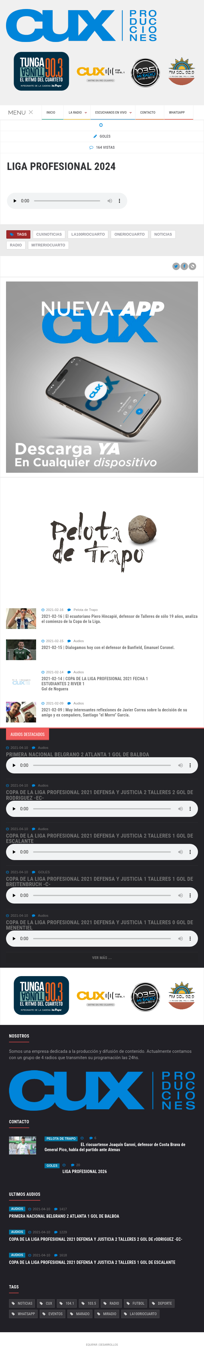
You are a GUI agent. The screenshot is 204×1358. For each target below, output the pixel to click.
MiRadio (109, 1314)
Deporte (165, 1303)
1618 (60, 1255)
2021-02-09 (52, 703)
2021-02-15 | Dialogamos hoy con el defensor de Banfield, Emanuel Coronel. (108, 647)
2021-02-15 (52, 641)
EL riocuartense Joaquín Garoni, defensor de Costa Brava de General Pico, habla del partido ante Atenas (115, 1147)
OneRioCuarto (129, 234)
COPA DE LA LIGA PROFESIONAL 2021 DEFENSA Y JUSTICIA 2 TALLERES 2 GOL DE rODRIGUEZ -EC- (99, 795)
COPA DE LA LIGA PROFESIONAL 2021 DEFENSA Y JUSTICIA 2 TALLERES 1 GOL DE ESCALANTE (99, 838)
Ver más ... (102, 957)
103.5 (92, 1303)
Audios (75, 641)
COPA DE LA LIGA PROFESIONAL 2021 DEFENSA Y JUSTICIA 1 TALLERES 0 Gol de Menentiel (99, 925)
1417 (60, 1209)
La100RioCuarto (88, 234)
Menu (20, 112)
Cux (49, 1303)
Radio (16, 245)
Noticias (163, 234)
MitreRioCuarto (48, 245)
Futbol (138, 1303)
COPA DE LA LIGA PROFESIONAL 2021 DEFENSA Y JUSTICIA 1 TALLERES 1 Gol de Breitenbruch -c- (99, 881)
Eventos (55, 1314)
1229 (60, 1232)
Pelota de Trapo (82, 610)
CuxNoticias (49, 234)
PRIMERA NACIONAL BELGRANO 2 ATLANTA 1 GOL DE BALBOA (77, 754)
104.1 (70, 1303)
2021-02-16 (52, 610)
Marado (83, 1314)
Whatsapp (26, 1314)
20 (75, 1165)
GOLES (41, 872)
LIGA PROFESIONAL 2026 (85, 1171)
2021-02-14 (52, 672)
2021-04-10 (17, 747)
